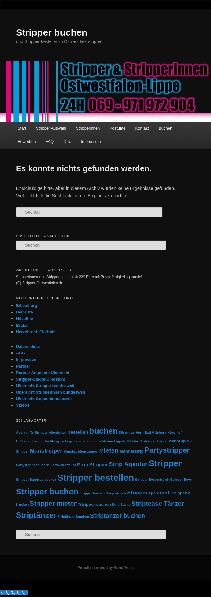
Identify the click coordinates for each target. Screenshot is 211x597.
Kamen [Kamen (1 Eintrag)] (37, 441)
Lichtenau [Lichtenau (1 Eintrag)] (105, 441)
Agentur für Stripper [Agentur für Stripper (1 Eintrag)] (32, 432)
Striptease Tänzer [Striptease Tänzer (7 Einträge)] (157, 503)
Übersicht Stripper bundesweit (45, 385)
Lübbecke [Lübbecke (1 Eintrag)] (148, 441)
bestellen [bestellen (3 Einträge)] (78, 432)
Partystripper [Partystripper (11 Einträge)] (167, 450)
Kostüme (117, 128)
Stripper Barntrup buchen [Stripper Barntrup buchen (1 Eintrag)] (36, 479)
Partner (23, 366)
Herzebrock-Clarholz (35, 332)
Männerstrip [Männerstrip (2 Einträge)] (132, 451)
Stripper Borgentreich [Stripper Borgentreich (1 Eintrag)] (152, 479)
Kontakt (142, 128)
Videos (22, 405)
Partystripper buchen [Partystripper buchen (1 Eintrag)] (32, 465)
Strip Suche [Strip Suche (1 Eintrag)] (121, 504)
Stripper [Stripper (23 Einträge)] (165, 463)
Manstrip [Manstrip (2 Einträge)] (177, 441)
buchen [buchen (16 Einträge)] (103, 431)
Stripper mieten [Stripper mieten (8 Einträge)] (54, 503)
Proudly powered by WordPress (105, 567)
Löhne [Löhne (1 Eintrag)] (135, 441)
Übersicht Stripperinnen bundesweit (50, 392)
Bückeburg (26, 305)
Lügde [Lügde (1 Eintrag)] (162, 441)
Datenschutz (28, 346)
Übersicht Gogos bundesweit (44, 398)
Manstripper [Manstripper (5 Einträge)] (46, 450)
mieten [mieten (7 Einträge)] (108, 450)
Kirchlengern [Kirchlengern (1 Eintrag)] (54, 441)
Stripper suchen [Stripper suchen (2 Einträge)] (95, 504)
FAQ (50, 141)
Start (22, 128)
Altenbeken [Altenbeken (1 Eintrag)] (57, 432)
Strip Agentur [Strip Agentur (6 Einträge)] (128, 464)
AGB (20, 353)
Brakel (22, 325)
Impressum (91, 141)
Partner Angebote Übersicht (42, 372)
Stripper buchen (51, 32)
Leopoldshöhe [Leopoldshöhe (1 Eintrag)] (85, 441)
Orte (67, 141)
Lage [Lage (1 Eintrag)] (69, 441)
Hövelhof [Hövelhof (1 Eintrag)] (174, 432)
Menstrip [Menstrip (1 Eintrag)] (70, 451)
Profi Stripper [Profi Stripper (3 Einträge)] (92, 464)
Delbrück (24, 312)
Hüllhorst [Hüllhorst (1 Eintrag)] (23, 441)
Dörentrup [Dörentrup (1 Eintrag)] (127, 432)
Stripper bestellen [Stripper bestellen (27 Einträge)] (95, 477)
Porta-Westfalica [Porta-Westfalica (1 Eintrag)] (63, 465)
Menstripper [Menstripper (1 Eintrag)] (87, 451)
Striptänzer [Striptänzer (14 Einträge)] (36, 515)
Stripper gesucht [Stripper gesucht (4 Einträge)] (148, 492)
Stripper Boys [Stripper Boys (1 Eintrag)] (181, 479)
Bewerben (27, 141)
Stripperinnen (88, 128)
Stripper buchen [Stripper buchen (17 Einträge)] (47, 491)
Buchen (165, 128)
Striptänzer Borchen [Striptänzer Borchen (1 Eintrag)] (73, 516)
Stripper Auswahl (51, 128)
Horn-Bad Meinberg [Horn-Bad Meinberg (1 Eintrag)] (151, 432)
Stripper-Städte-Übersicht (40, 379)
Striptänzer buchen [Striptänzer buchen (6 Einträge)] (117, 515)
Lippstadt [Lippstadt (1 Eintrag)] (121, 441)
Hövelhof (24, 318)
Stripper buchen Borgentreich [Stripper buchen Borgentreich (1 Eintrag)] (102, 493)
